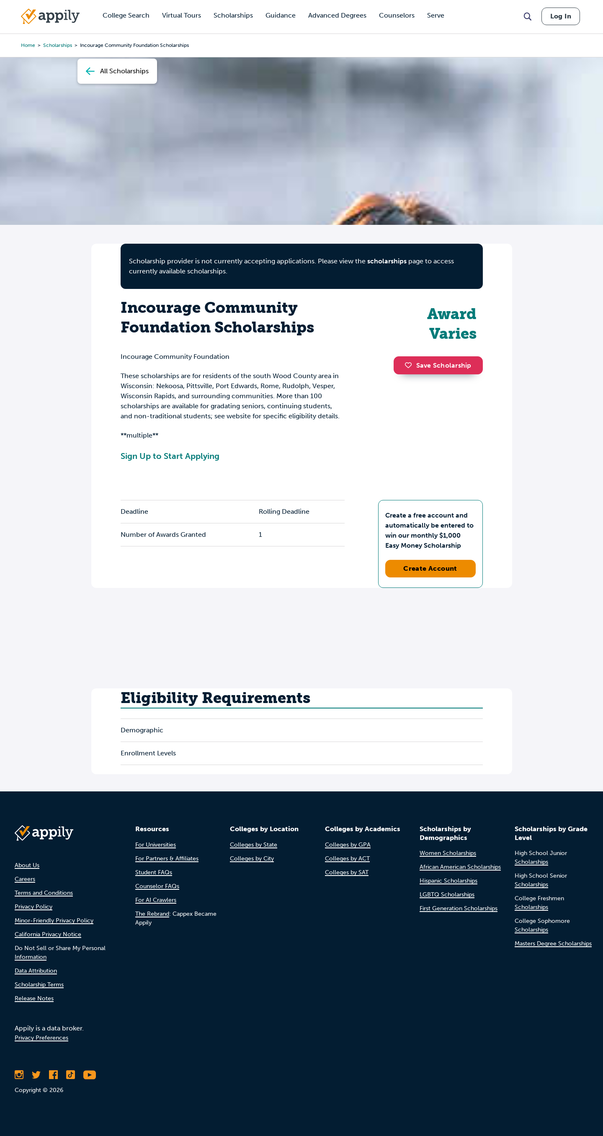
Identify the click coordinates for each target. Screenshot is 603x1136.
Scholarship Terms (39, 984)
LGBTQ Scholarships (447, 894)
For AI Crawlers (155, 900)
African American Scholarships (460, 867)
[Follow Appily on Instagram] (19, 1075)
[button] (410, 365)
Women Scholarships (448, 853)
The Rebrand (152, 913)
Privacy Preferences (41, 1037)
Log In (560, 16)
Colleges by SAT (346, 872)
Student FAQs (153, 872)
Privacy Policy (33, 906)
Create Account (430, 568)
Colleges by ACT (347, 858)
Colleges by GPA (348, 844)
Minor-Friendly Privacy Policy (54, 920)
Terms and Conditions (44, 892)
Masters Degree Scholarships (553, 943)
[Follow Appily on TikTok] (70, 1075)
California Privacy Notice (48, 934)
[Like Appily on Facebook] (53, 1075)
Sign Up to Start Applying (170, 456)
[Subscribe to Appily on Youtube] (89, 1075)
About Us (27, 865)
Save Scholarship (438, 365)
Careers (25, 879)
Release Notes (34, 998)
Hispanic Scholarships (448, 880)
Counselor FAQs (157, 886)
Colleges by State (253, 844)
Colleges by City (252, 858)
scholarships (387, 261)
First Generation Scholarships (458, 908)
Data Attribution (36, 970)
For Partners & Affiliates (166, 858)
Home (28, 45)
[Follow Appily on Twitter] (36, 1075)
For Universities (155, 844)
